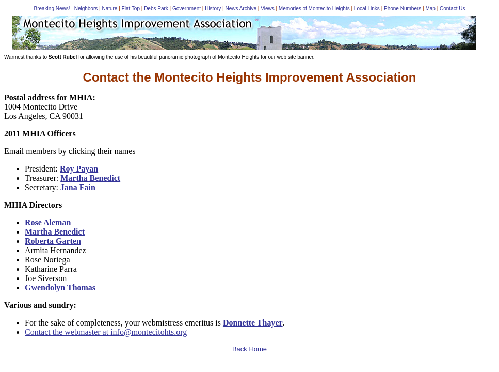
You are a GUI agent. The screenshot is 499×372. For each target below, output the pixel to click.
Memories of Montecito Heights (314, 8)
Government (186, 8)
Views (268, 8)
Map (431, 8)
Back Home (249, 349)
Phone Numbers (402, 8)
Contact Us (452, 8)
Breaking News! (52, 8)
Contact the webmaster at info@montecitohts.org (106, 332)
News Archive (240, 8)
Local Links (367, 8)
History (213, 8)
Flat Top (131, 8)
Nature (109, 8)
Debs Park (156, 8)
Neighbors (86, 8)
